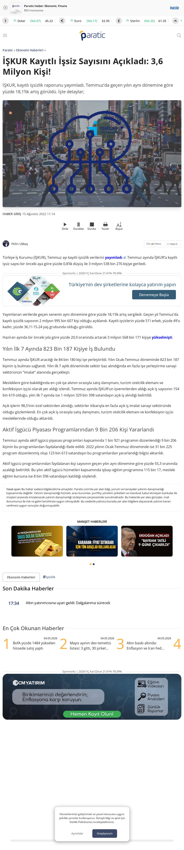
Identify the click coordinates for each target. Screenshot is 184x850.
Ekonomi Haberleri (30, 50)
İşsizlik (49, 577)
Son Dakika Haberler (28, 588)
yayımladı (115, 257)
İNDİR (174, 8)
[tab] (90, 564)
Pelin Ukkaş (19, 244)
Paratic (8, 50)
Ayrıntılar (77, 833)
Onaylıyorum (104, 833)
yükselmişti (162, 337)
